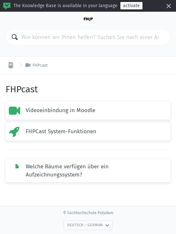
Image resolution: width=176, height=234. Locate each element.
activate (131, 5)
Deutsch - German (88, 225)
